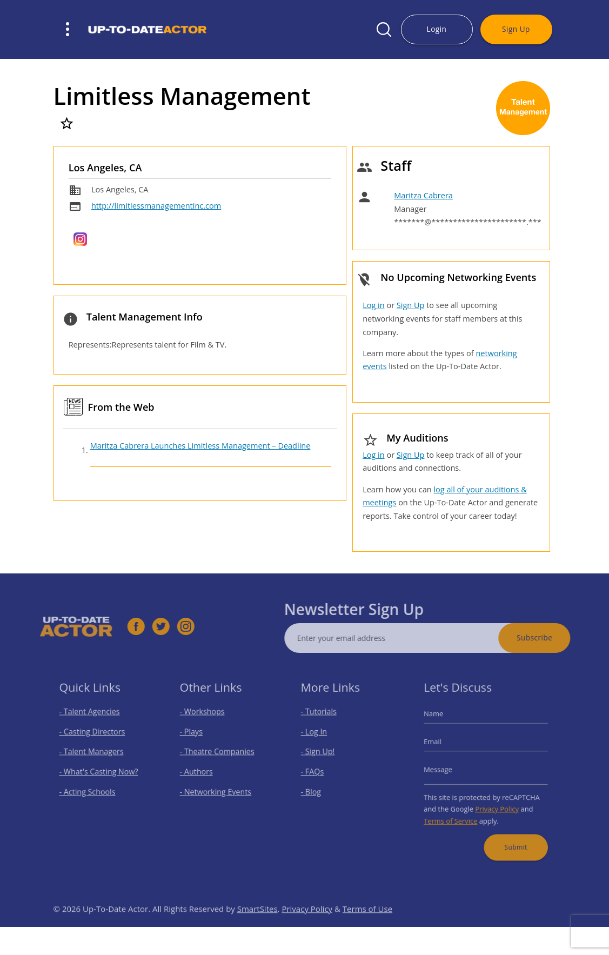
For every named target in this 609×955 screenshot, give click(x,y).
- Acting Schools (89, 788)
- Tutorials (322, 718)
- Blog (316, 788)
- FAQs (317, 771)
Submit (512, 837)
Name (440, 721)
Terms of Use (367, 923)
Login (437, 29)
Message (444, 770)
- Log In (318, 736)
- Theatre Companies (218, 753)
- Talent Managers (93, 753)
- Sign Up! (322, 753)
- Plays (196, 736)
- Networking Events (217, 788)
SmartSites (257, 923)
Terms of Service (455, 815)
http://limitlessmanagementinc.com (156, 206)
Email (439, 745)
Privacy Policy (495, 804)
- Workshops (205, 718)
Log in (373, 305)
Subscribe (549, 637)
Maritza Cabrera (423, 195)
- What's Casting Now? (99, 771)
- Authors (200, 771)
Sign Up (516, 29)
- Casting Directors (93, 736)
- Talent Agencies (91, 718)
